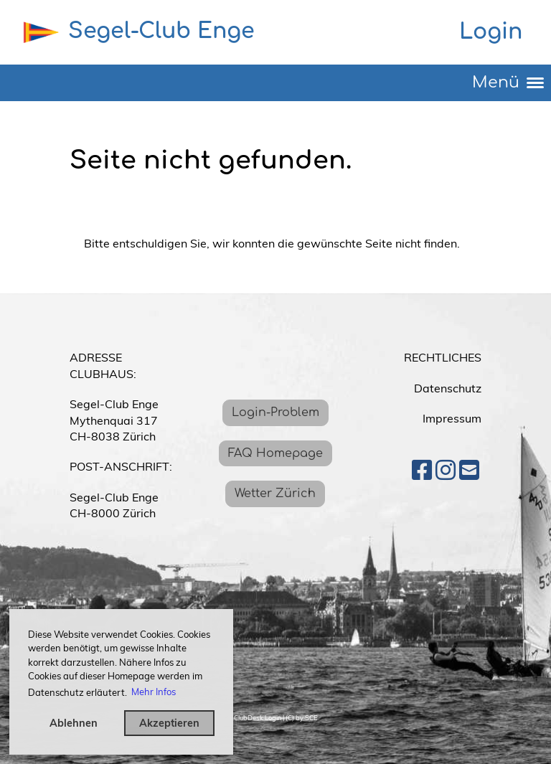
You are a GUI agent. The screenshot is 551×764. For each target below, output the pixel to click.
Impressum (452, 418)
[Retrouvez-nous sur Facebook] (422, 470)
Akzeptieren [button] (169, 723)
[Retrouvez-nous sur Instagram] (445, 470)
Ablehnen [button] (74, 723)
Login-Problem (275, 412)
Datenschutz (447, 388)
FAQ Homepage (275, 453)
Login (490, 32)
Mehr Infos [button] (153, 691)
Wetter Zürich (275, 493)
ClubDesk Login (257, 718)
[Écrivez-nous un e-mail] (469, 470)
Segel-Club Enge (161, 31)
